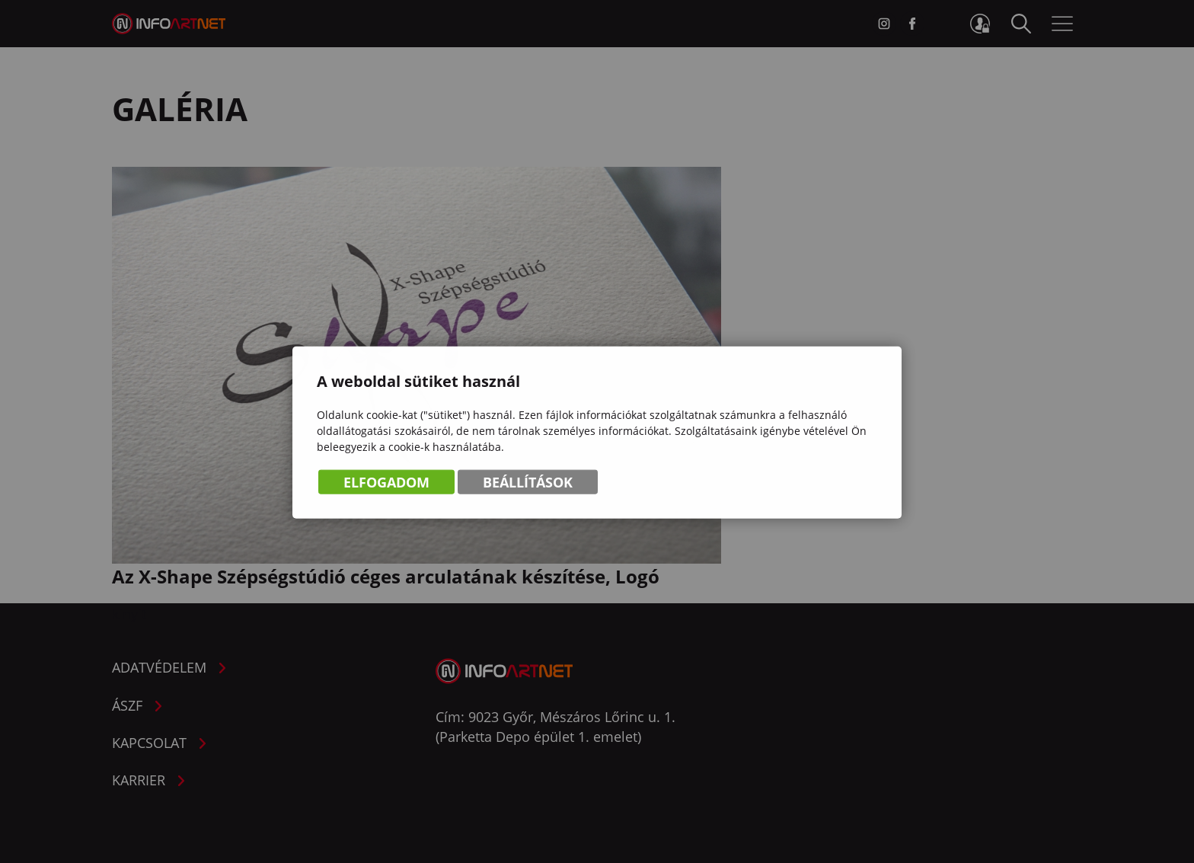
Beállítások (528, 484)
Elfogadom (386, 484)
